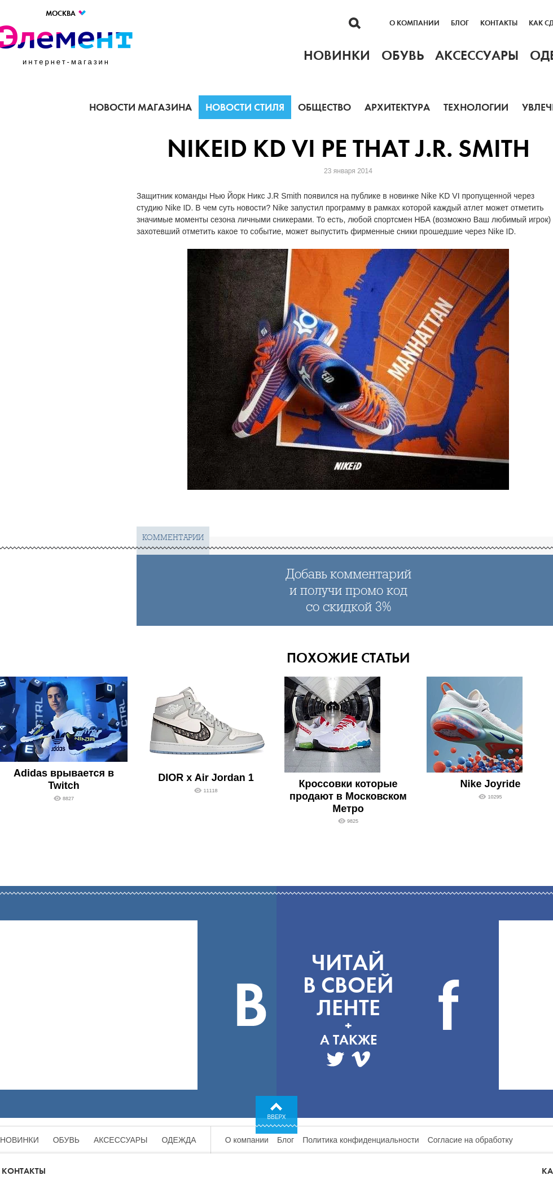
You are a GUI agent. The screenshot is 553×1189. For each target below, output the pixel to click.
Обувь (66, 1140)
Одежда (179, 1140)
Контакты (498, 23)
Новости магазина (140, 107)
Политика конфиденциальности (360, 1140)
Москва (66, 13)
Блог (460, 23)
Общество (324, 107)
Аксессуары (121, 1140)
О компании (414, 23)
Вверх (276, 1117)
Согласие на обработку (470, 1140)
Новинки (19, 1140)
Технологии (476, 107)
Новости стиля (244, 107)
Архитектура (397, 107)
